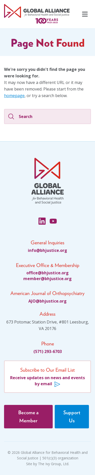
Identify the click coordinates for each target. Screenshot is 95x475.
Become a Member (28, 416)
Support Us (71, 416)
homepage (14, 95)
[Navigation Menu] (84, 14)
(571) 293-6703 (47, 351)
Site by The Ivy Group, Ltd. (47, 463)
